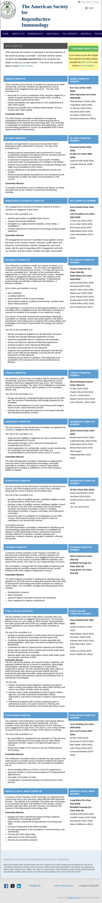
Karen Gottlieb (26, 66)
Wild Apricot (74, 897)
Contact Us (35, 885)
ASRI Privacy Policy (63, 886)
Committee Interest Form (84, 48)
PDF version (87, 62)
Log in (91, 8)
